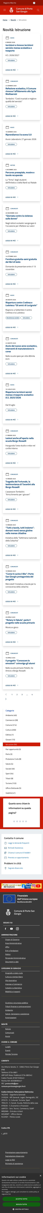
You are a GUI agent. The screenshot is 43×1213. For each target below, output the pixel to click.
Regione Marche (9, 2)
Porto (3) (9, 754)
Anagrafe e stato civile (14, 973)
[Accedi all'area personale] (34, 3)
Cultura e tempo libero (14, 976)
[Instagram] (17, 928)
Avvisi (10, 38)
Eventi (7, 1050)
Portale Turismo (11, 1054)
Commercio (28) (12, 720)
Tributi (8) (9, 778)
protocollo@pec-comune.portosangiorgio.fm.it (13, 1085)
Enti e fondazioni (11, 950)
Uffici (7, 947)
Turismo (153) (11, 783)
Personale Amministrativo (15, 958)
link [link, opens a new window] (9, 1194)
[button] (21, 1209)
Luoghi (8, 1046)
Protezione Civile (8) (13, 759)
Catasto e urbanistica (13, 987)
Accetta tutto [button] (21, 1199)
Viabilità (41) (10, 793)
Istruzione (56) (11, 744)
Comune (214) (11, 725)
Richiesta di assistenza (14, 1163)
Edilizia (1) (10, 734)
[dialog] (21, 1193)
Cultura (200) (11, 729)
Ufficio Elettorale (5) (13, 788)
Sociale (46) (10, 768)
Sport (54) (9, 773)
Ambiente (9, 1010)
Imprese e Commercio (13, 984)
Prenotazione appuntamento (16, 1152)
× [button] (40, 1176)
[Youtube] (11, 928)
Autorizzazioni (10, 1017)
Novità (13, 20)
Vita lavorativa (11, 980)
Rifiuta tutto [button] (21, 1204)
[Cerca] (38, 10)
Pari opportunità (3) (13, 749)
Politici (8, 954)
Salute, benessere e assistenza (17, 1013)
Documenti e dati (12, 961)
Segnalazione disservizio (14, 1156)
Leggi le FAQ (10, 1159)
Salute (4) (9, 763)
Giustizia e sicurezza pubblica (16, 1002)
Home (5, 20)
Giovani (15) (10, 739)
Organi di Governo (12, 939)
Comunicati (12, 81)
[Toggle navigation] (4, 10)
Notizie (10, 165)
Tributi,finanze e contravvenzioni (18, 1006)
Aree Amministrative (13, 943)
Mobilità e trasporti (12, 991)
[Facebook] (5, 928)
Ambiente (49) (11, 715)
